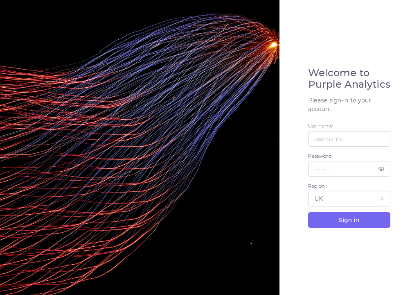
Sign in (349, 220)
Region (316, 186)
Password (319, 156)
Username (320, 126)
